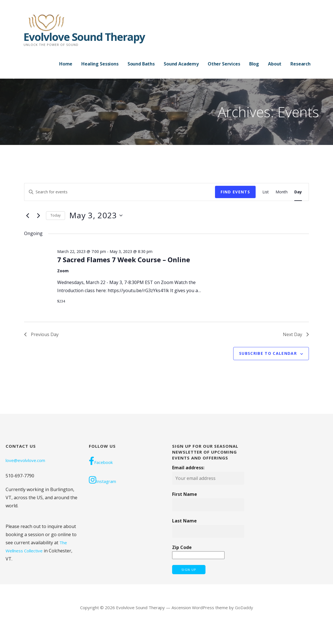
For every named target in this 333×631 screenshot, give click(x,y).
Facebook (101, 461)
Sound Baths (141, 64)
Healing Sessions (99, 64)
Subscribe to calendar (268, 353)
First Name (184, 494)
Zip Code (182, 547)
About (274, 64)
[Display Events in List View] (265, 192)
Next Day (296, 334)
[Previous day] (27, 215)
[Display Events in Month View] (282, 192)
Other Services (224, 64)
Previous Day (41, 334)
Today (55, 215)
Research (300, 64)
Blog (254, 64)
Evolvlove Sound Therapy (84, 36)
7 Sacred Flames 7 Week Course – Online (123, 259)
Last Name (184, 521)
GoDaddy (244, 607)
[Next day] (38, 215)
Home (65, 64)
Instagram (102, 480)
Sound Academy (181, 64)
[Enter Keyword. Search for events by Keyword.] (119, 192)
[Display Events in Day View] (298, 192)
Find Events (235, 191)
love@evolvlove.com (25, 460)
